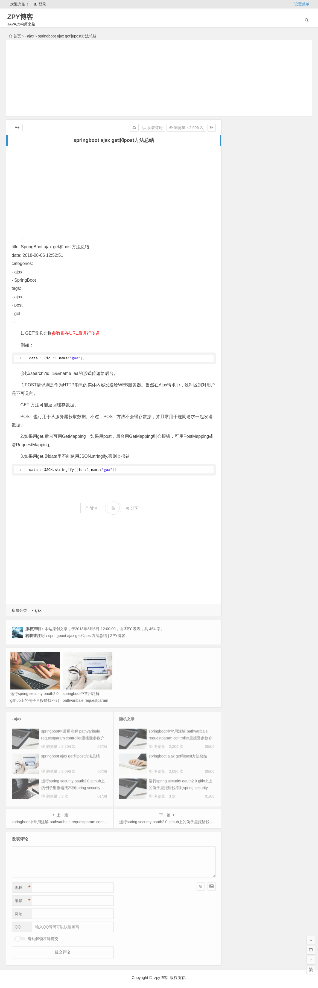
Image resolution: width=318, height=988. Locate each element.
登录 (39, 4)
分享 (131, 508)
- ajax (29, 36)
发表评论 (152, 128)
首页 (15, 36)
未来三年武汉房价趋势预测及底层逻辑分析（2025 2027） (281, 222)
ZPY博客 (20, 17)
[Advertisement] (159, 78)
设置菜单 (302, 4)
